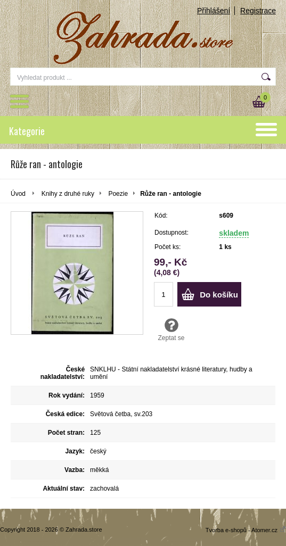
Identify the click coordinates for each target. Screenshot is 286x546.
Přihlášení (213, 10)
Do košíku (219, 294)
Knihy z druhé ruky (68, 193)
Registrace (258, 10)
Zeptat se (171, 329)
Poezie (118, 193)
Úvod (18, 193)
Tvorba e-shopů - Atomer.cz (246, 530)
